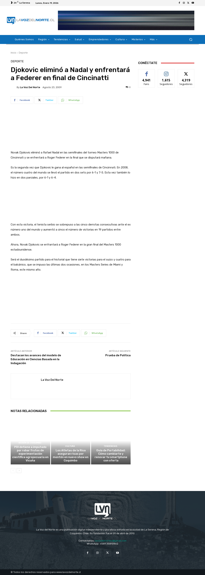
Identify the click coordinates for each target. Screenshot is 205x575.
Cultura (70, 446)
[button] (190, 39)
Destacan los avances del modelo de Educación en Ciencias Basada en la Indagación (36, 359)
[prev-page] (13, 470)
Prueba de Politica (118, 355)
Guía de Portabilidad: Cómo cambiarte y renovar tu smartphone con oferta (111, 455)
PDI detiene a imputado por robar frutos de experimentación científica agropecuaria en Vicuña (30, 453)
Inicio (13, 52)
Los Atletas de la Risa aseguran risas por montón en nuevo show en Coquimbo (70, 455)
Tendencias (110, 446)
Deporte (23, 52)
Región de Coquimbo (30, 443)
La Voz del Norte (30, 87)
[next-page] (19, 470)
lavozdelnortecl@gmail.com (110, 540)
